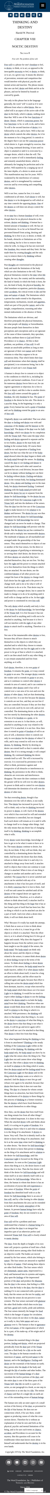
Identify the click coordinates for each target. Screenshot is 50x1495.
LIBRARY (18, 1471)
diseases (40, 288)
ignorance (41, 1325)
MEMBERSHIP (28, 1471)
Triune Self (31, 368)
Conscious (27, 500)
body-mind (12, 459)
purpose (14, 550)
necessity (19, 71)
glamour (41, 1301)
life (44, 275)
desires (34, 134)
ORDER (30, 1475)
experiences (36, 1186)
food (41, 1311)
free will (29, 344)
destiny (25, 324)
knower (35, 426)
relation (33, 510)
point (34, 393)
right (14, 564)
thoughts (28, 252)
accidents (13, 292)
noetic (21, 1206)
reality (37, 1294)
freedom (33, 65)
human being (34, 1225)
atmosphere (30, 1206)
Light (34, 500)
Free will (8, 65)
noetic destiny (12, 1238)
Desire (13, 121)
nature (14, 295)
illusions (38, 1281)
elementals (11, 1271)
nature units (23, 1271)
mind (25, 946)
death (22, 295)
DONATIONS (38, 1471)
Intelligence (26, 1360)
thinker (7, 368)
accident (7, 1433)
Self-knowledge (19, 496)
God (28, 337)
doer (6, 114)
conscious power (32, 121)
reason (19, 877)
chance (22, 341)
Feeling (30, 476)
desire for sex (19, 493)
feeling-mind (34, 1069)
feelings (19, 1277)
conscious (8, 426)
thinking (25, 222)
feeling (40, 157)
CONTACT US (21, 1475)
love (40, 1304)
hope (32, 904)
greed (15, 1308)
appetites (41, 302)
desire (8, 68)
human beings (26, 1209)
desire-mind (28, 983)
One (39, 203)
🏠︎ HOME (10, 1471)
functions (36, 117)
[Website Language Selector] (33, 1490)
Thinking (28, 1042)
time (11, 216)
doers (20, 694)
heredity (37, 285)
